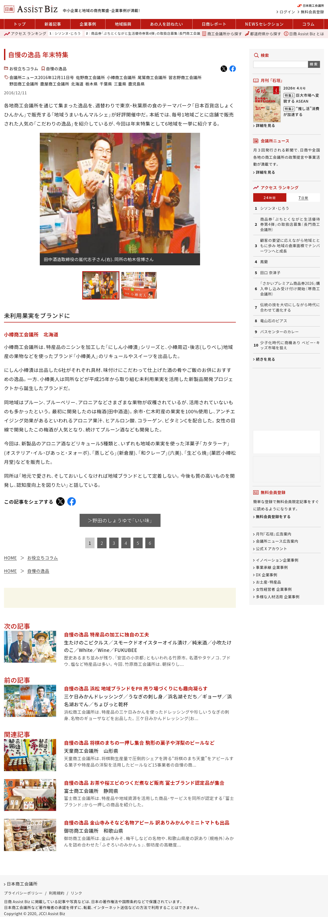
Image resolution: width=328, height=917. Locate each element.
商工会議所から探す (222, 33)
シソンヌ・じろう (67, 33)
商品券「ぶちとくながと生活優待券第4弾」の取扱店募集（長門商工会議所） (148, 33)
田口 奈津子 (270, 272)
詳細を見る (265, 125)
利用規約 (56, 893)
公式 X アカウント (271, 548)
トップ (19, 24)
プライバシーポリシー (23, 893)
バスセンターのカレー (279, 331)
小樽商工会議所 (121, 77)
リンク (76, 893)
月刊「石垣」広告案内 (273, 534)
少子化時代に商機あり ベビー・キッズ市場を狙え (290, 345)
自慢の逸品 (56, 68)
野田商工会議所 (23, 84)
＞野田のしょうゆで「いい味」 (120, 520)
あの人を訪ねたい (166, 24)
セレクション (264, 24)
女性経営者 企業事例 (274, 589)
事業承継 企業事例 (272, 567)
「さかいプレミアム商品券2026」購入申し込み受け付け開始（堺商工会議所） (290, 288)
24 (270, 197)
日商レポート (214, 24)
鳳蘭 (264, 261)
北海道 (77, 84)
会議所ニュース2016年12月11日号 (41, 77)
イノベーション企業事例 (277, 560)
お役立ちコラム (23, 68)
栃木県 (91, 84)
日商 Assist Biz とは (304, 33)
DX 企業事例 (266, 574)
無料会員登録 (312, 11)
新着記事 (52, 24)
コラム (308, 24)
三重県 (120, 84)
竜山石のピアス (273, 320)
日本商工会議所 (22, 883)
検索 (314, 64)
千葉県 (106, 84)
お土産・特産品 (268, 582)
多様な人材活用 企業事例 (277, 596)
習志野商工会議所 (185, 77)
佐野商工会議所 (90, 77)
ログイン (287, 11)
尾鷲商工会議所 (152, 77)
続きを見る (265, 359)
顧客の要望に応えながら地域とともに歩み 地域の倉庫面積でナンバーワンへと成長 (290, 245)
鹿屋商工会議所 (54, 84)
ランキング (25, 33)
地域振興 (123, 24)
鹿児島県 (136, 84)
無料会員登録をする (273, 516)
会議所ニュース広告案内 (277, 541)
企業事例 (88, 24)
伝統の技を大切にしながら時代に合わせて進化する (290, 307)
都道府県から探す (263, 33)
